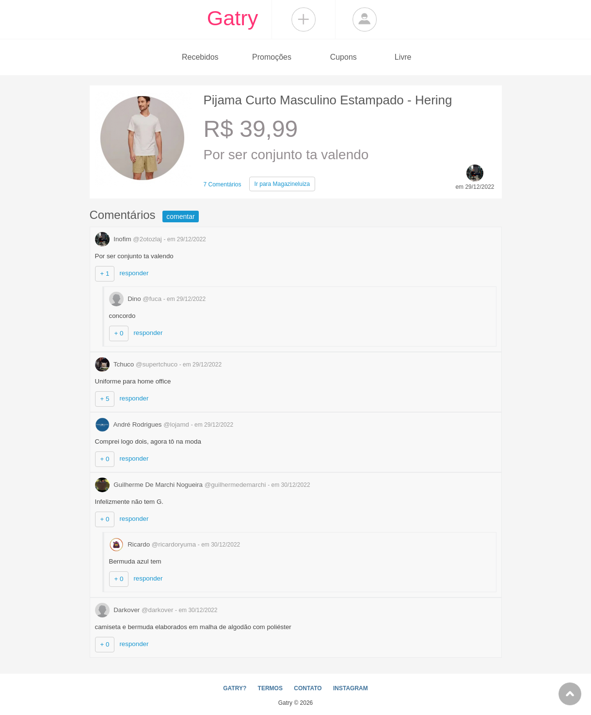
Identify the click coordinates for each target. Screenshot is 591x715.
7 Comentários (222, 184)
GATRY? (234, 688)
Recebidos (200, 57)
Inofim (129, 239)
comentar (180, 216)
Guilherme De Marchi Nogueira (181, 484)
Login (364, 19)
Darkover (135, 610)
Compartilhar (303, 19)
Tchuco (137, 364)
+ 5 (105, 398)
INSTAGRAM (350, 688)
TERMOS (270, 688)
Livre (403, 57)
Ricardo (153, 544)
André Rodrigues (143, 424)
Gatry (232, 18)
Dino (136, 298)
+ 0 (119, 333)
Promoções (271, 57)
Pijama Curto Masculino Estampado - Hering (328, 100)
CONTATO (307, 688)
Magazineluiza (282, 184)
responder (133, 273)
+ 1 (105, 273)
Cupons (343, 57)
